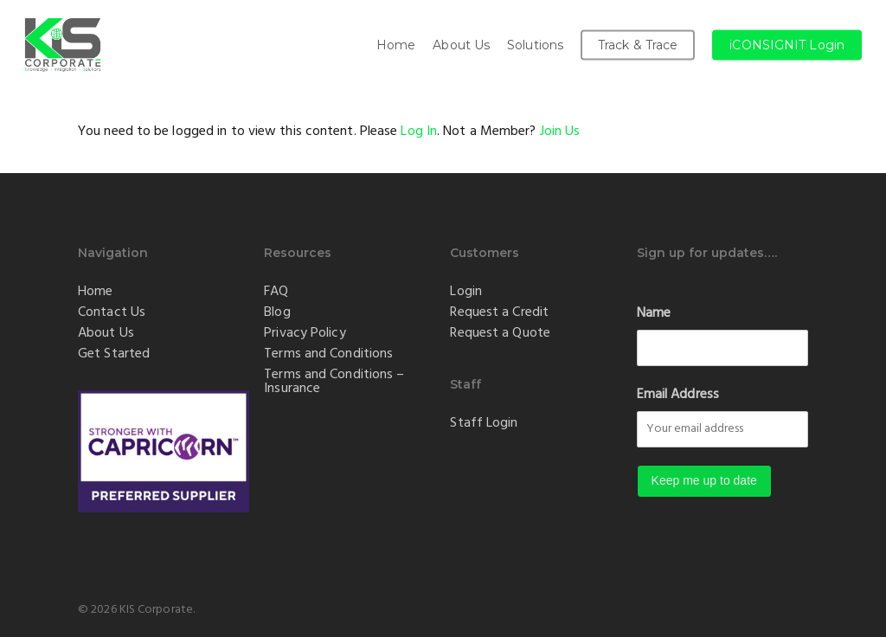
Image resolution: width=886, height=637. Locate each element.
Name (654, 313)
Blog (277, 312)
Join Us (560, 131)
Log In (419, 131)
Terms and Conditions (328, 354)
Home (95, 292)
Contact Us (111, 312)
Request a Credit (499, 312)
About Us (106, 333)
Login (466, 292)
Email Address (678, 394)
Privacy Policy (304, 333)
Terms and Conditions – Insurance (334, 382)
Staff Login (483, 423)
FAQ (276, 292)
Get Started (114, 354)
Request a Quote (500, 333)
